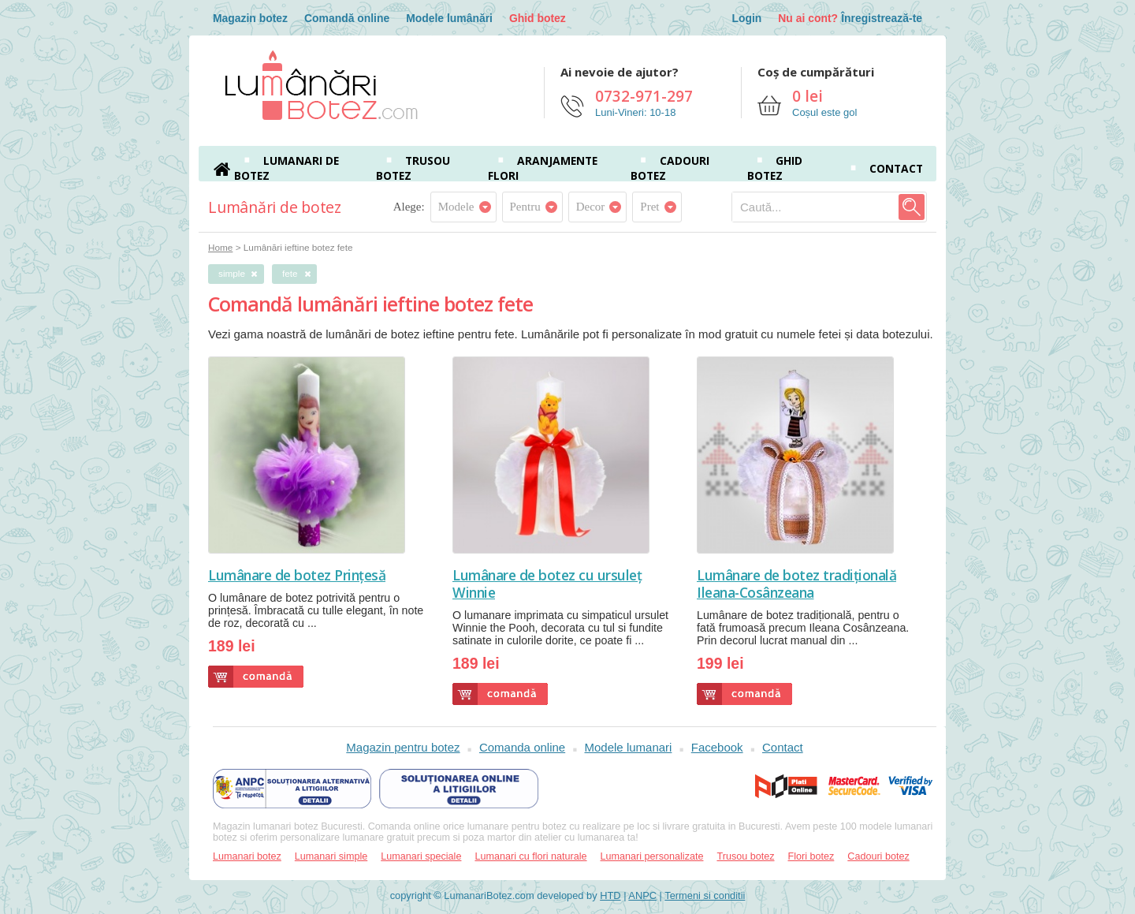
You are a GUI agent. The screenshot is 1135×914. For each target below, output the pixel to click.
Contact (896, 168)
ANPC (642, 895)
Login (746, 18)
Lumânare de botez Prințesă (296, 575)
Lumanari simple (331, 856)
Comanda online (522, 747)
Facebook (717, 747)
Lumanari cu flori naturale (530, 856)
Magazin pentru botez (403, 747)
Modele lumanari (628, 747)
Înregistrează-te (881, 18)
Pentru (525, 206)
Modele (456, 206)
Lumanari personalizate (652, 856)
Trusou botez (745, 856)
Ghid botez (537, 18)
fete (290, 273)
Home (220, 247)
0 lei (807, 96)
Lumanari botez (247, 856)
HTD (610, 895)
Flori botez (811, 856)
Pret (649, 206)
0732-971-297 (644, 96)
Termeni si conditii (704, 895)
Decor (590, 206)
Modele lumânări (449, 18)
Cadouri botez (878, 856)
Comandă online (346, 18)
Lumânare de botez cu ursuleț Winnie (547, 583)
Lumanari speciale (421, 856)
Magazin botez (250, 18)
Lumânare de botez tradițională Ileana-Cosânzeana (796, 583)
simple (231, 273)
